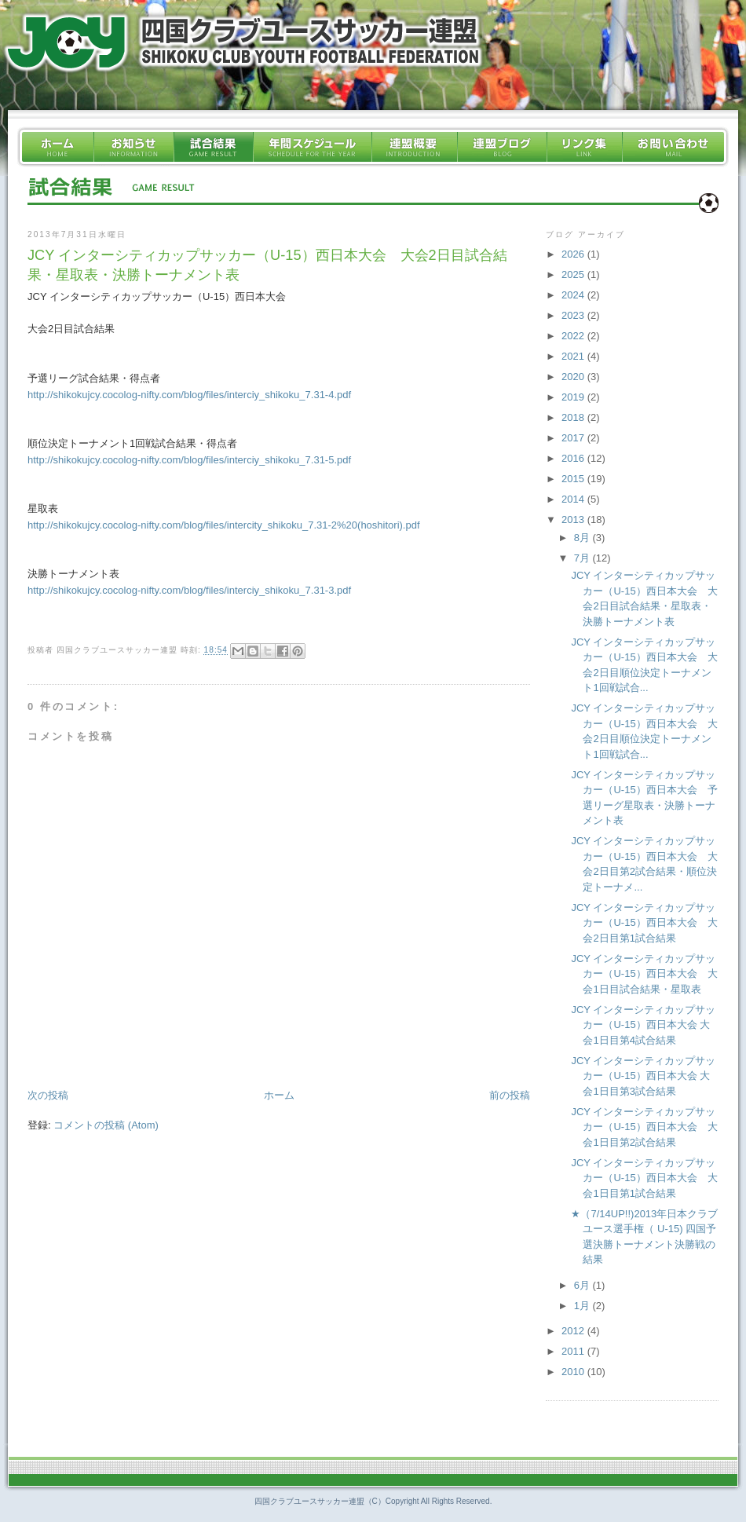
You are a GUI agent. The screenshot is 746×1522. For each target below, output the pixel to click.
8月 (583, 537)
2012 (574, 1331)
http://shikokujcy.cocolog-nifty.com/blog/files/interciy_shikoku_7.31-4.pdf (189, 395)
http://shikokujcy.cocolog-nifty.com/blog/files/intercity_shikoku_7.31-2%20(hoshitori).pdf (223, 525)
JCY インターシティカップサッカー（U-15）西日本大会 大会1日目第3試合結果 (643, 1076)
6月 (583, 1285)
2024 (574, 295)
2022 (574, 336)
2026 (574, 254)
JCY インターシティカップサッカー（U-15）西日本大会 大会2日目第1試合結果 (644, 923)
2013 (574, 519)
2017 (574, 438)
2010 (574, 1371)
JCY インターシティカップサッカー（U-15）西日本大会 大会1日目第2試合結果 (644, 1127)
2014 (574, 499)
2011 (574, 1351)
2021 (574, 356)
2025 (574, 274)
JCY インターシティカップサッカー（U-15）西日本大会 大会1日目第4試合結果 (643, 1025)
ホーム (279, 1095)
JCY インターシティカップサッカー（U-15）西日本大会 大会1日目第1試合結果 (644, 1178)
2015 (574, 479)
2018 (574, 417)
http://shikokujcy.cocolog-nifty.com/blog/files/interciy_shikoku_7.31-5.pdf (189, 460)
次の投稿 (47, 1095)
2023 (574, 315)
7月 (583, 558)
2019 (574, 397)
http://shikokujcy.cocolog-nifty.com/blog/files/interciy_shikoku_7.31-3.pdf (189, 590)
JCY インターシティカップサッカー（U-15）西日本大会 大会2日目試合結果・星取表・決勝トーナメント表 (267, 265)
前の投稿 (509, 1095)
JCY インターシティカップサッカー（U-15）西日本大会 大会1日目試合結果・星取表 (644, 974)
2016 (574, 458)
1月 (583, 1306)
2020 (574, 376)
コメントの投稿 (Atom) (106, 1125)
